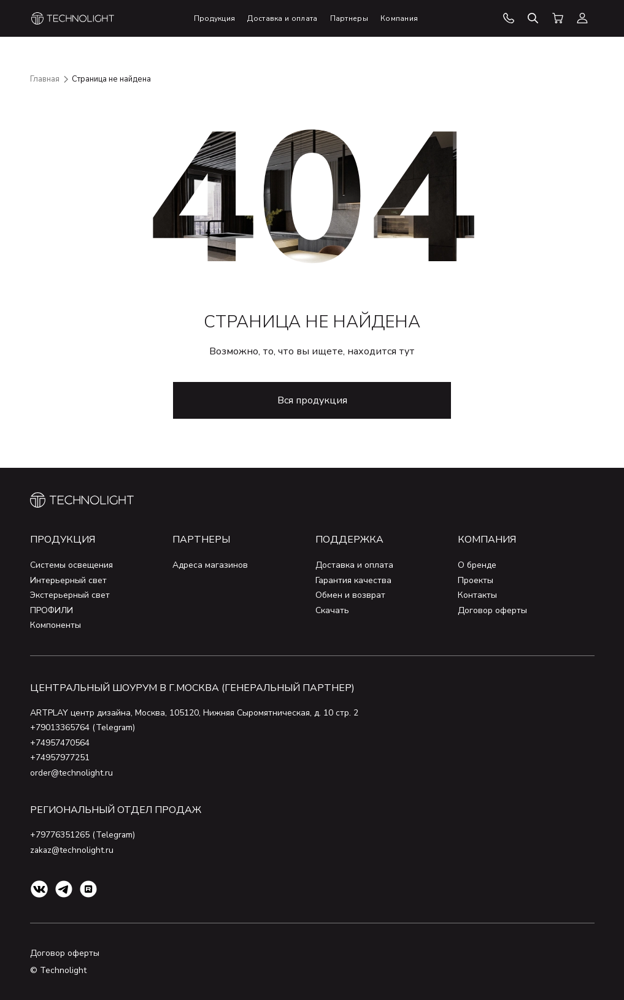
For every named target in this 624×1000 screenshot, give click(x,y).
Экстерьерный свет (70, 595)
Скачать (332, 610)
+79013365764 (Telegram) (83, 727)
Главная (45, 79)
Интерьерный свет (68, 580)
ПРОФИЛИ (51, 610)
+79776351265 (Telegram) (83, 835)
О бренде (477, 565)
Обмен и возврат (350, 595)
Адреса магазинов (210, 565)
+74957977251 (60, 757)
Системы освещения (71, 565)
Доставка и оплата (354, 565)
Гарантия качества (353, 580)
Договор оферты (492, 610)
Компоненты (55, 625)
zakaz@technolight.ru (72, 850)
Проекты (475, 580)
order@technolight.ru (72, 773)
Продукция (62, 539)
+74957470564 (60, 743)
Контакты (477, 595)
